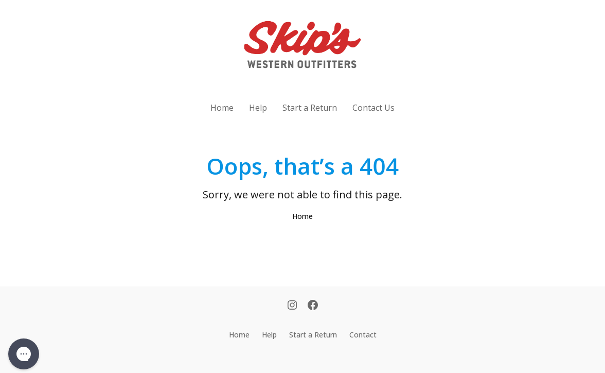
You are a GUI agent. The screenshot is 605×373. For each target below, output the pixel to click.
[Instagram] (292, 306)
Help (258, 107)
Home (222, 107)
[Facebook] (313, 306)
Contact (363, 335)
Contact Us (373, 107)
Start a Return (309, 107)
